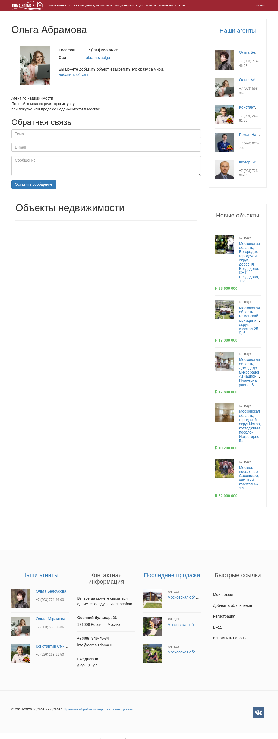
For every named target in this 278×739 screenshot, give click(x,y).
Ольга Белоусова (254, 52)
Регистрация (224, 616)
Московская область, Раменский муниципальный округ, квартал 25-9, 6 (253, 320)
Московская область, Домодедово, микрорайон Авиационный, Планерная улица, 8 (251, 372)
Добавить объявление (232, 605)
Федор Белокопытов (257, 162)
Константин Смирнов (257, 107)
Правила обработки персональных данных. (99, 709)
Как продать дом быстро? (93, 5)
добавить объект (73, 74)
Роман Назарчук (253, 134)
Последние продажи (172, 575)
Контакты (166, 5)
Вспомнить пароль (229, 638)
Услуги (151, 5)
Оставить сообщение (33, 184)
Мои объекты (224, 594)
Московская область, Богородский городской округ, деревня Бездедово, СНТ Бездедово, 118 (250, 262)
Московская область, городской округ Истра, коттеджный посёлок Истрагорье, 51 (250, 426)
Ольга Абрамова (253, 80)
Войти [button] (260, 5)
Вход (217, 627)
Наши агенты (238, 30)
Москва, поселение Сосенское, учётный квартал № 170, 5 (249, 478)
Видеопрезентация (129, 5)
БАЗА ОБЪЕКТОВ (60, 5)
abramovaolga (98, 57)
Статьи (180, 5)
